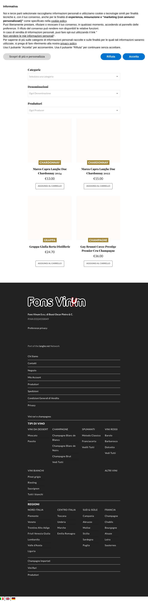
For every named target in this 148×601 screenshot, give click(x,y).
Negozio (32, 370)
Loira (107, 539)
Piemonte (33, 516)
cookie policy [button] (58, 20)
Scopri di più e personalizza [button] (27, 56)
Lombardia (34, 539)
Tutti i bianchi (35, 494)
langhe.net (44, 346)
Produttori (33, 384)
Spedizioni (33, 391)
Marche (61, 527)
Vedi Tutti (57, 462)
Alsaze (108, 533)
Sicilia (86, 533)
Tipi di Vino (36, 423)
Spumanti (88, 429)
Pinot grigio (34, 476)
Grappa (50, 240)
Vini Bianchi (36, 470)
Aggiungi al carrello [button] (49, 186)
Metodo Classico (91, 435)
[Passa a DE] (13, 598)
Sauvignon (33, 488)
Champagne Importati (39, 560)
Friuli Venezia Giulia (39, 533)
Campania (88, 516)
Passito (32, 441)
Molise (86, 527)
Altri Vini (111, 470)
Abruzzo (87, 521)
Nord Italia (35, 509)
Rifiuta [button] (111, 56)
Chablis (109, 521)
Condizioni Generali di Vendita (43, 398)
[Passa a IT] (1, 598)
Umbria (61, 521)
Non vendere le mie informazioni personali (28, 35)
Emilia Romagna (66, 533)
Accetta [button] (134, 56)
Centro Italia (66, 509)
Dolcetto (110, 447)
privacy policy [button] (68, 43)
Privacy (31, 405)
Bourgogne (111, 527)
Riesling (32, 482)
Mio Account (34, 377)
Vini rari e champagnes (39, 416)
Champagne (98, 240)
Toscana (61, 516)
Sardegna (88, 539)
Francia (110, 509)
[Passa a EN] (7, 598)
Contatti (32, 363)
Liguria (31, 551)
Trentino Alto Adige (39, 527)
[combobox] (74, 76)
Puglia (86, 545)
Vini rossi (111, 429)
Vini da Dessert (38, 429)
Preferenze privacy (37, 328)
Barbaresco (111, 441)
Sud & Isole (90, 509)
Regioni (34, 504)
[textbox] (74, 76)
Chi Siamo (33, 356)
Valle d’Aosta (35, 545)
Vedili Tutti (88, 447)
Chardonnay (50, 162)
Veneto (32, 521)
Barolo (108, 435)
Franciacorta (89, 441)
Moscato (32, 435)
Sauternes (110, 545)
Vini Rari (32, 568)
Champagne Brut (61, 456)
